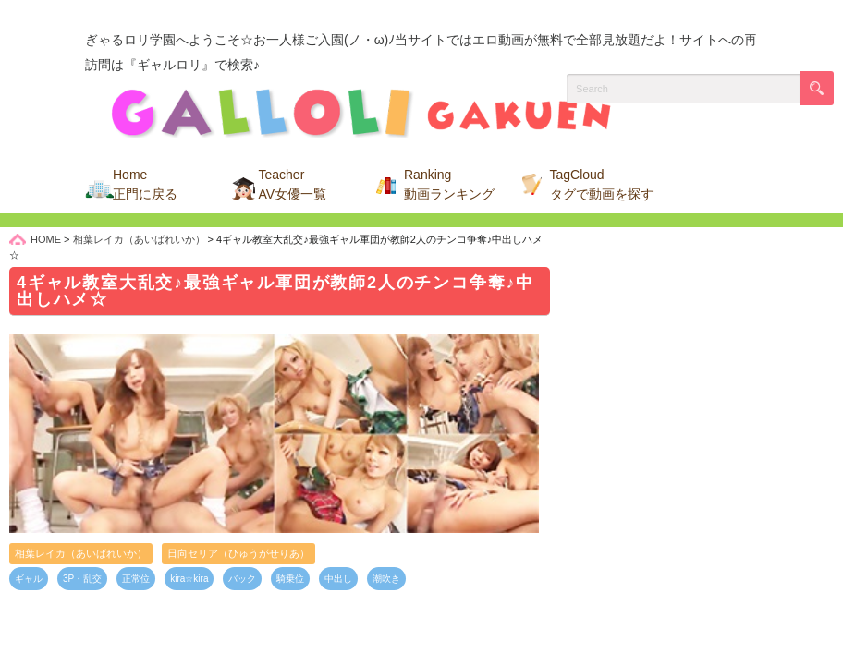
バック (242, 579)
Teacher (293, 184)
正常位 (136, 579)
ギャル (29, 579)
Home (145, 184)
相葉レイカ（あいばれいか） (81, 553)
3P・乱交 (82, 579)
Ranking (449, 184)
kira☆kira (189, 579)
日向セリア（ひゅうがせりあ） (238, 553)
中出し (338, 579)
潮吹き (386, 579)
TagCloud (602, 184)
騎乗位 (290, 579)
